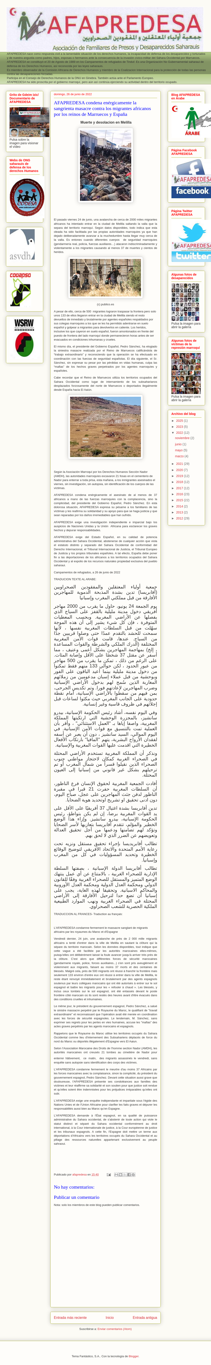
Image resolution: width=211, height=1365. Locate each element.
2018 (180, 482)
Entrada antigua (145, 1318)
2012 (180, 518)
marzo (180, 456)
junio (178, 444)
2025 (180, 420)
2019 (180, 476)
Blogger (134, 1356)
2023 (180, 426)
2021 (180, 464)
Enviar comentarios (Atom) (115, 1329)
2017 (180, 488)
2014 (180, 506)
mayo (179, 450)
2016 (180, 494)
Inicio (110, 1318)
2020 (180, 470)
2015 (180, 500)
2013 (180, 512)
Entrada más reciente (70, 1318)
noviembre (182, 438)
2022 (180, 432)
